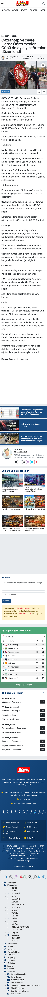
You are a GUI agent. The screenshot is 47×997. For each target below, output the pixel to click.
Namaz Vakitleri (10, 827)
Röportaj (9, 957)
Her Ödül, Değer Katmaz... (11, 509)
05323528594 (25, 799)
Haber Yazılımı (19, 867)
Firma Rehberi (12, 952)
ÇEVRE (12, 921)
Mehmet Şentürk (20, 452)
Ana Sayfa (10, 882)
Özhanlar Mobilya (31, 858)
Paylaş (5, 92)
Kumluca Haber (18, 851)
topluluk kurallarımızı (22, 608)
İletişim (9, 969)
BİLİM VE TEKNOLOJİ (18, 927)
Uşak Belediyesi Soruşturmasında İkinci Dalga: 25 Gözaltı (10, 489)
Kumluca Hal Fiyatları (35, 851)
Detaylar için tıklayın (23, 685)
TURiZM (39, 848)
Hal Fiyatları (31, 856)
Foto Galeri (10, 944)
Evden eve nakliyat (17, 856)
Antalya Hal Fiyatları (15, 853)
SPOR (43, 10)
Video (8, 946)
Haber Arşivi (30, 838)
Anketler (9, 963)
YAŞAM (12, 932)
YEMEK (12, 941)
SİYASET (13, 910)
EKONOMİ (28, 848)
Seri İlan (9, 955)
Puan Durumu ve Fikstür (10, 832)
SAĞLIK (18, 848)
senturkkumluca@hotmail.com (25, 804)
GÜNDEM (34, 10)
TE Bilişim (29, 867)
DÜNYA (6, 851)
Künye (8, 966)
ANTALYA (6, 10)
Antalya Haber (32, 853)
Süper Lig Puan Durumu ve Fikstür (23, 985)
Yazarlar (9, 949)
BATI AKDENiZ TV (25, 614)
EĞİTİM (12, 916)
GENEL (15, 10)
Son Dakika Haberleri (12, 838)
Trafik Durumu (30, 827)
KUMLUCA (13, 938)
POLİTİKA (13, 907)
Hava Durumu (30, 823)
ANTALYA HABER (9, 846)
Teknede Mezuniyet (23, 861)
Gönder (6, 601)
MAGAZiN (8, 848)
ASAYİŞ (24, 10)
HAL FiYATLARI (15, 905)
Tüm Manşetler (31, 831)
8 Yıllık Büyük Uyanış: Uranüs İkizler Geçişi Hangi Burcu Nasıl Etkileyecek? (34, 489)
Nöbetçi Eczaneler (11, 823)
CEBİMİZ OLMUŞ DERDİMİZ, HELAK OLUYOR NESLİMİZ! (11, 529)
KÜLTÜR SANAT (16, 930)
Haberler (5, 36)
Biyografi (10, 960)
